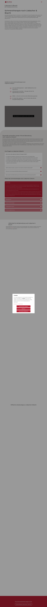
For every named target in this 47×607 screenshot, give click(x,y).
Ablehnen (23, 308)
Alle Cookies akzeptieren (23, 311)
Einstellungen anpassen (23, 306)
